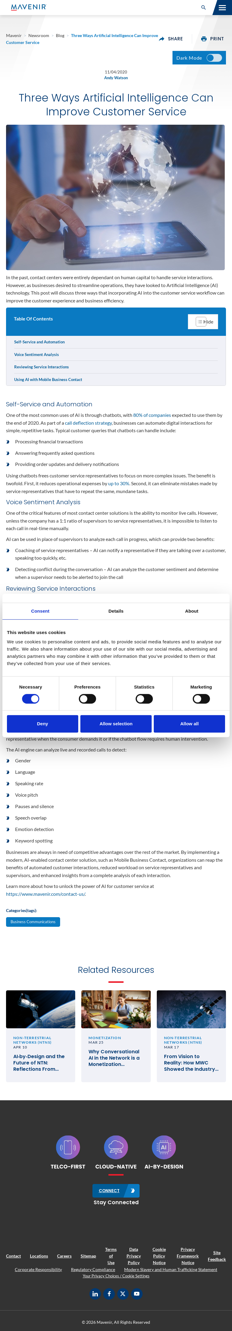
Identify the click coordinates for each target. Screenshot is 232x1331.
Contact (13, 1256)
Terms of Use (111, 1256)
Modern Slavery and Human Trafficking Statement (170, 1269)
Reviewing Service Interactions (41, 366)
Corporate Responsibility (38, 1269)
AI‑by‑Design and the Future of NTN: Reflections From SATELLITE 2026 (39, 1063)
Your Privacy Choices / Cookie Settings (116, 1276)
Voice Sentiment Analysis (36, 354)
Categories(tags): (21, 910)
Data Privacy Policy (134, 1256)
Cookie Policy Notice (159, 1256)
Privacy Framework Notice (188, 1256)
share (171, 38)
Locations (39, 1256)
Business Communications (33, 922)
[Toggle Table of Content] (203, 321)
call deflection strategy (88, 423)
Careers (64, 1256)
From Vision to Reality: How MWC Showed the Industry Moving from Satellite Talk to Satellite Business (190, 1063)
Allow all (189, 723)
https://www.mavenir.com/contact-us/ (45, 894)
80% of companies (152, 415)
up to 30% (118, 483)
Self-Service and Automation (39, 341)
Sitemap (88, 1256)
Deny (42, 723)
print (212, 38)
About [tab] (191, 611)
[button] (203, 7)
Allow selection (115, 723)
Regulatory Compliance (93, 1269)
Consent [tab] (40, 611)
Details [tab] (116, 611)
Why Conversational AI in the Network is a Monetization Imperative (114, 1059)
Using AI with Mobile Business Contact (48, 379)
